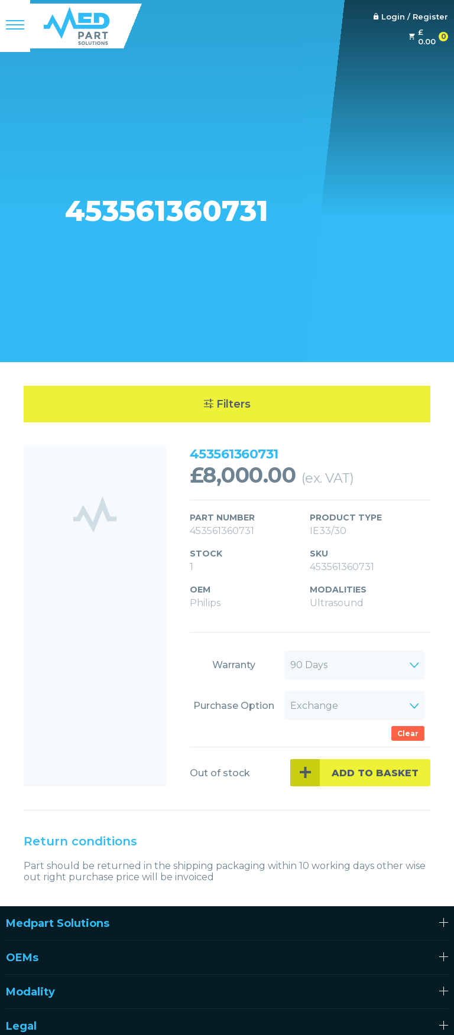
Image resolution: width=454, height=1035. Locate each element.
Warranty (233, 665)
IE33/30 (328, 530)
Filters (227, 404)
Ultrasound (337, 602)
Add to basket (375, 773)
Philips (205, 602)
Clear (408, 733)
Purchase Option (233, 705)
